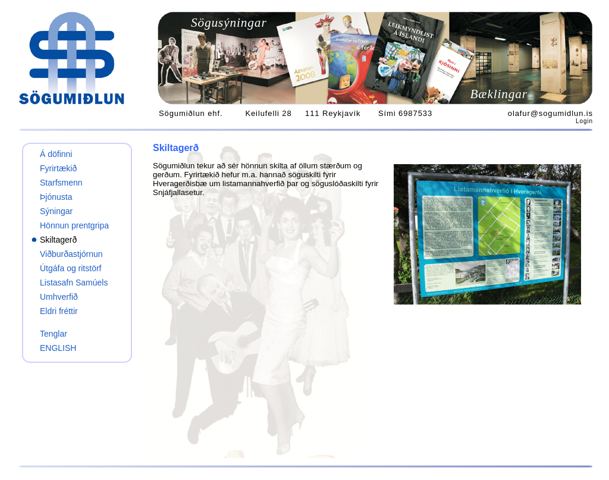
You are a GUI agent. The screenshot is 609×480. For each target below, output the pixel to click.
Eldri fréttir (59, 311)
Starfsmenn (61, 182)
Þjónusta (56, 197)
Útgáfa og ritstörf (71, 268)
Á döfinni (56, 154)
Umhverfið (59, 297)
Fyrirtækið (58, 168)
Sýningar (56, 211)
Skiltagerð (58, 239)
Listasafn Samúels (74, 282)
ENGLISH (58, 348)
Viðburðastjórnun (71, 254)
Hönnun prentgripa (74, 225)
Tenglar (53, 333)
